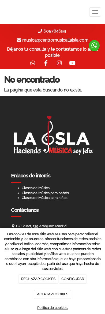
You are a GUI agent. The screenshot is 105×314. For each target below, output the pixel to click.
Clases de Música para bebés (45, 193)
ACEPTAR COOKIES (52, 294)
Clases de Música (36, 188)
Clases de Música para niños (44, 198)
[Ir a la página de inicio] (2, 12)
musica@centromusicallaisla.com (55, 40)
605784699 (55, 31)
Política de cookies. (52, 308)
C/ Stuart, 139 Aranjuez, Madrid (41, 226)
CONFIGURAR (72, 279)
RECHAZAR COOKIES (38, 279)
